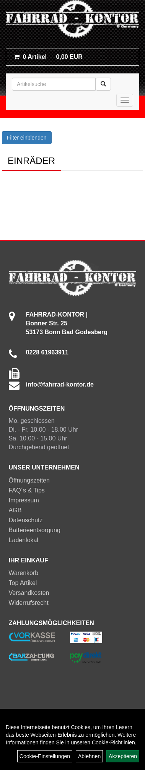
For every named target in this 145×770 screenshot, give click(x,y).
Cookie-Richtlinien (113, 742)
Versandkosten (29, 593)
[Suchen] (103, 84)
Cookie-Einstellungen (45, 756)
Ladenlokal (23, 540)
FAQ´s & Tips (27, 490)
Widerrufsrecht (29, 602)
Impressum (24, 500)
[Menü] (124, 100)
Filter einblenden (27, 138)
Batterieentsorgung (34, 530)
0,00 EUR (48, 57)
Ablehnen (89, 756)
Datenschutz (26, 520)
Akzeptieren (123, 756)
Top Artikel (23, 583)
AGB (15, 510)
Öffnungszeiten (29, 480)
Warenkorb (24, 573)
